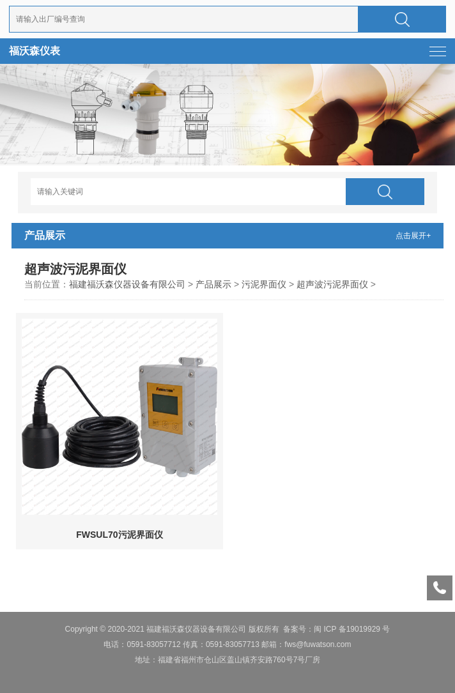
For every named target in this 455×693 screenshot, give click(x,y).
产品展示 (213, 284)
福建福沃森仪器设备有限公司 (127, 284)
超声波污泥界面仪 (332, 284)
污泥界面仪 (264, 284)
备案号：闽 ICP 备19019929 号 (336, 629)
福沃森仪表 (34, 50)
